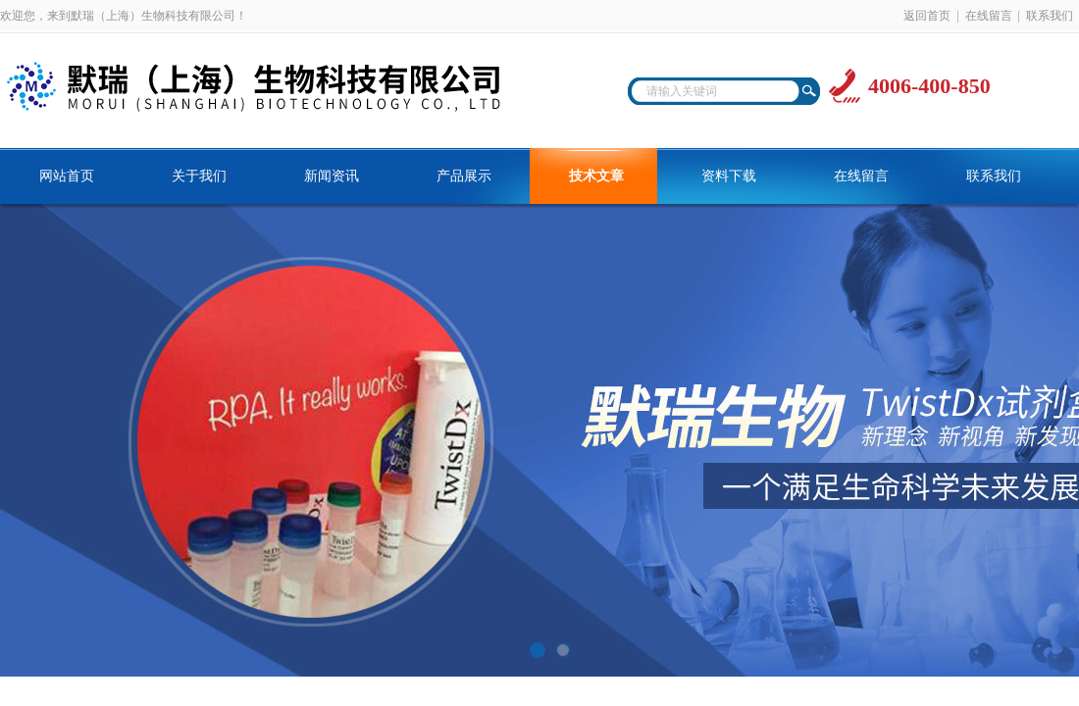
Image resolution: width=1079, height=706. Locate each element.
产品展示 (464, 176)
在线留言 (988, 16)
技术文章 (596, 176)
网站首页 (66, 176)
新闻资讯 (331, 176)
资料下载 (728, 176)
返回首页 (927, 16)
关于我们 (199, 176)
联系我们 (1049, 16)
